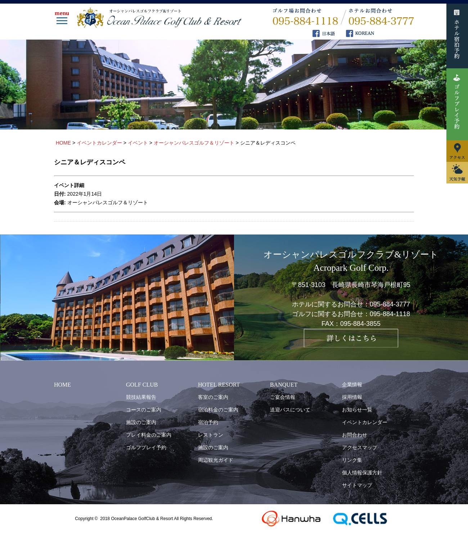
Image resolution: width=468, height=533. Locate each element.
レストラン (210, 435)
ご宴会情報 (282, 397)
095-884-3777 (390, 304)
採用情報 (352, 397)
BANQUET (283, 385)
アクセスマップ (359, 447)
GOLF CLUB (142, 385)
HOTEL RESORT (219, 385)
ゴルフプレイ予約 (146, 447)
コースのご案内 (143, 410)
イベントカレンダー (364, 422)
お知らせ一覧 (357, 410)
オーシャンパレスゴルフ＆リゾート (107, 202)
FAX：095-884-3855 (351, 323)
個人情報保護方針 (362, 472)
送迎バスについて (290, 410)
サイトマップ (357, 485)
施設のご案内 (141, 422)
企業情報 (352, 384)
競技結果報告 (141, 397)
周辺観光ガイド (215, 460)
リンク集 (352, 460)
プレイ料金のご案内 (148, 435)
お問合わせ (354, 435)
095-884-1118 (390, 314)
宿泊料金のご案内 (218, 410)
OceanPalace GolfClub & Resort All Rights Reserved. (162, 518)
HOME (62, 385)
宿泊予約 (208, 422)
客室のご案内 (213, 397)
